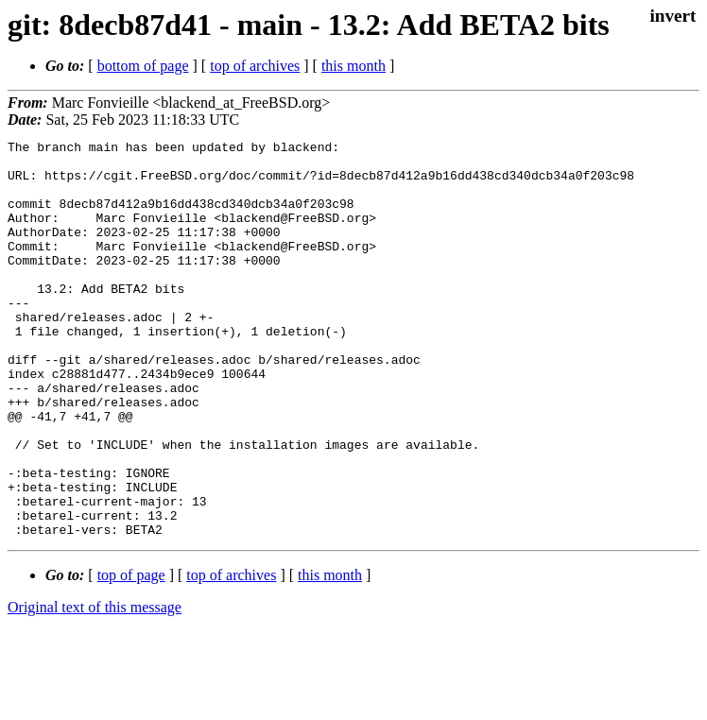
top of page (131, 654)
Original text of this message (94, 686)
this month (353, 66)
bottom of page (143, 66)
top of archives (255, 66)
